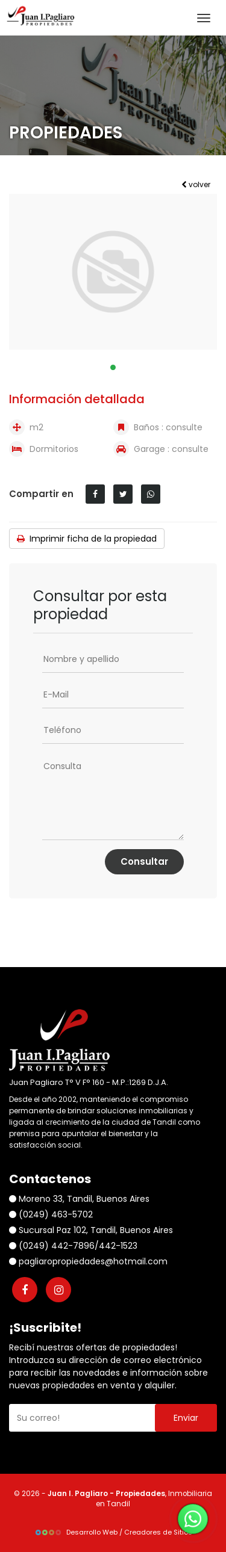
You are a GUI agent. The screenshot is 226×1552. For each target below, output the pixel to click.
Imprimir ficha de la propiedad (87, 539)
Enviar (186, 1418)
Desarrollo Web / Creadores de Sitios (113, 1532)
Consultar (144, 861)
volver (195, 184)
